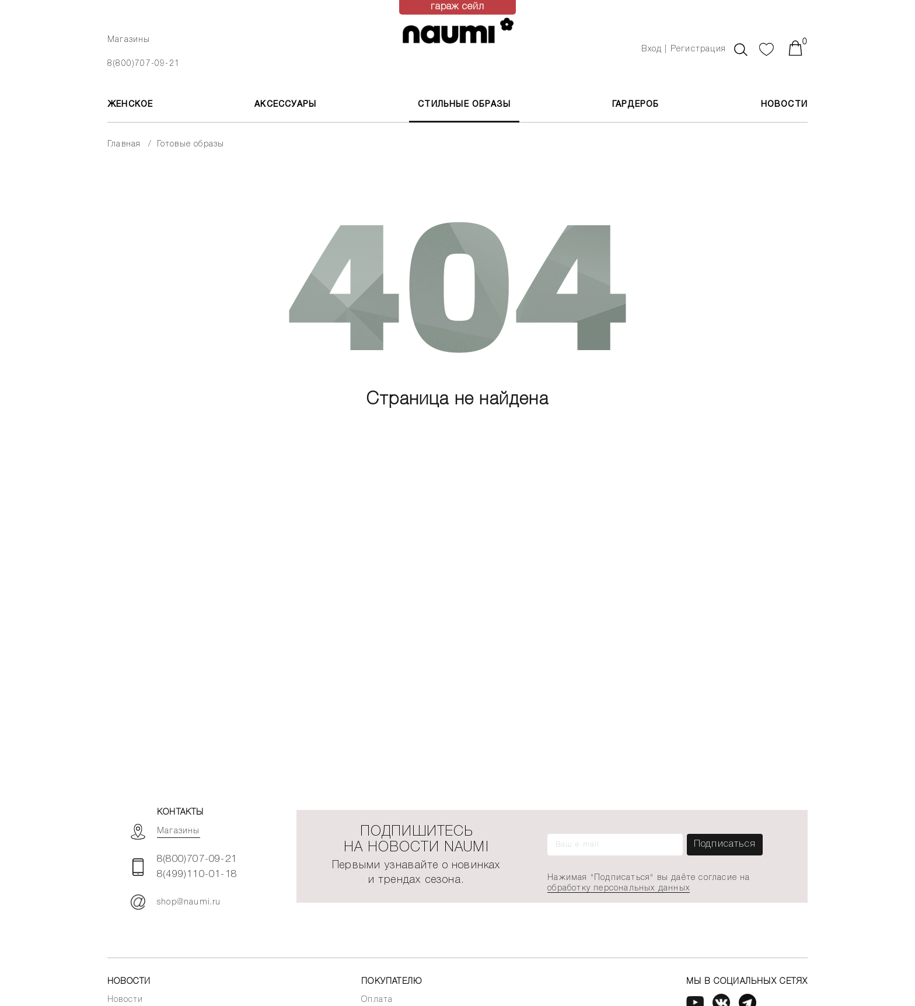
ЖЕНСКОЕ (130, 105)
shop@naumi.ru (176, 902)
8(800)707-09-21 (143, 64)
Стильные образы (464, 105)
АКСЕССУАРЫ (285, 105)
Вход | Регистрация (683, 49)
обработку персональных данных (618, 888)
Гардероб (635, 105)
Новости (784, 105)
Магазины (129, 40)
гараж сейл (458, 7)
